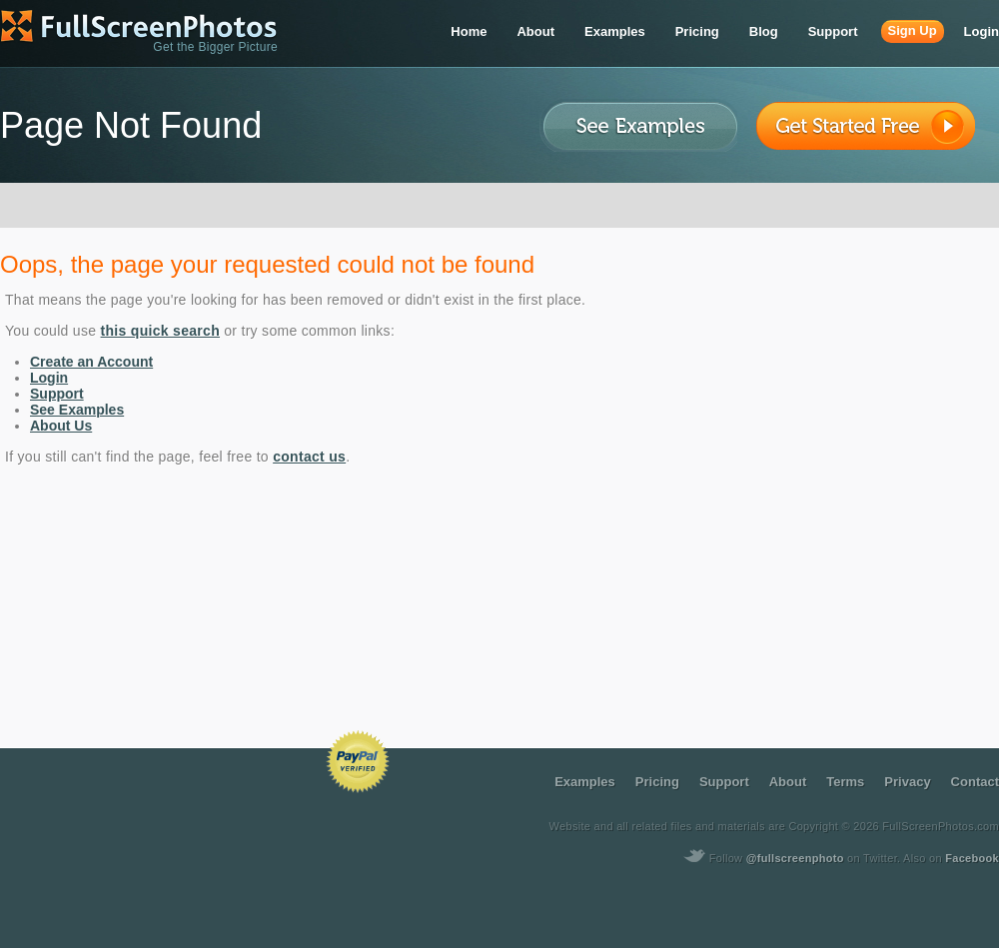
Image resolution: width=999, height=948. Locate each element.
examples (614, 31)
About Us (61, 426)
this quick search (160, 331)
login (981, 31)
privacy (907, 781)
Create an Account (91, 362)
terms (845, 781)
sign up (912, 30)
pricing (697, 31)
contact (975, 781)
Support (57, 394)
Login (49, 378)
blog (763, 31)
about (535, 31)
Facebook (972, 858)
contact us (309, 457)
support (833, 31)
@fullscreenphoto (795, 858)
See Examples (77, 410)
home (469, 31)
